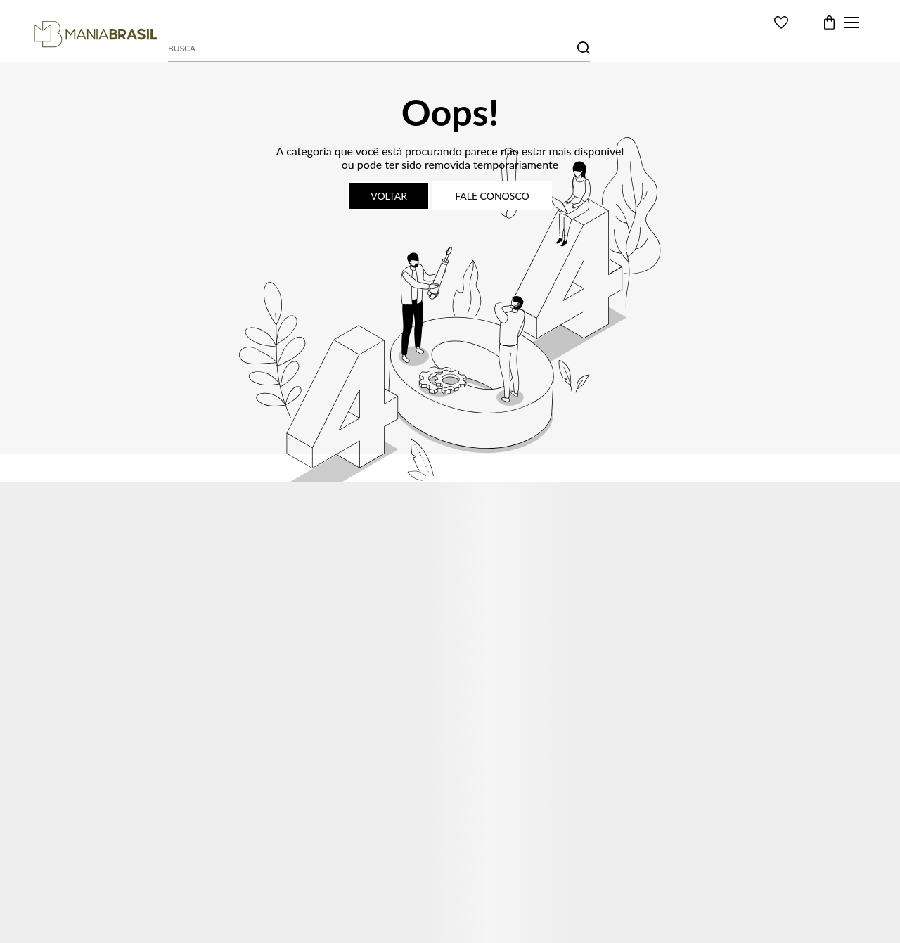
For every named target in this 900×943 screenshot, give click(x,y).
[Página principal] (95, 34)
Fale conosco (492, 196)
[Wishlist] (781, 22)
